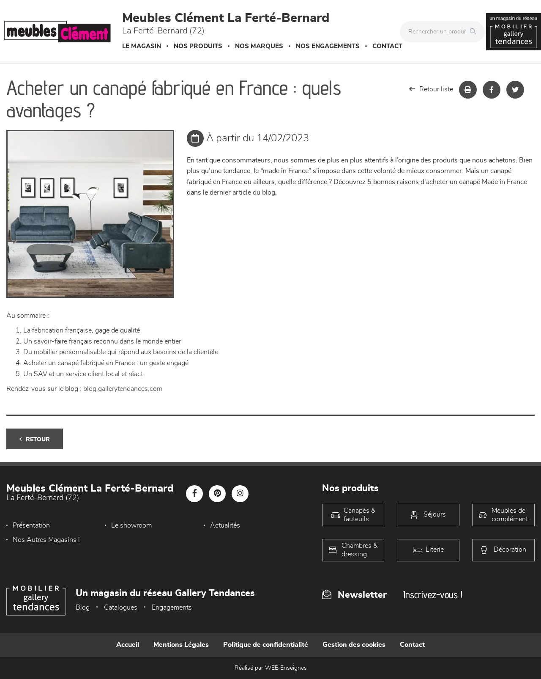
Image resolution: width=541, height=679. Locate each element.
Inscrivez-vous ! (432, 594)
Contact (387, 46)
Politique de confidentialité (265, 644)
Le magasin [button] (141, 46)
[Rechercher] (475, 31)
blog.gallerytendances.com (122, 388)
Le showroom (131, 525)
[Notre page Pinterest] (217, 493)
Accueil (127, 644)
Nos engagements (328, 46)
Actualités (225, 525)
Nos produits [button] (198, 46)
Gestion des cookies (353, 644)
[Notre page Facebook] (194, 493)
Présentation (31, 525)
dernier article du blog (242, 192)
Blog (83, 607)
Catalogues (120, 607)
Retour (34, 439)
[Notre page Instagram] (240, 493)
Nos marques (259, 46)
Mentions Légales (181, 644)
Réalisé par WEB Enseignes (271, 668)
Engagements (172, 607)
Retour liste (431, 89)
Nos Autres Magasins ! (46, 539)
